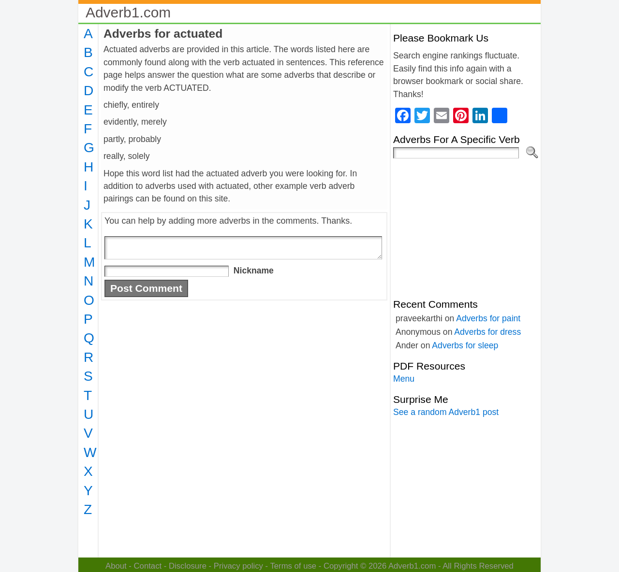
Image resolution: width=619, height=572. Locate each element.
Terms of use (293, 566)
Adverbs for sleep (465, 345)
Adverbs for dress (487, 332)
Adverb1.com (128, 12)
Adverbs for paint (488, 318)
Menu (403, 379)
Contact (148, 566)
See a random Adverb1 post (446, 412)
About (116, 566)
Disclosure (187, 566)
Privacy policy (238, 566)
